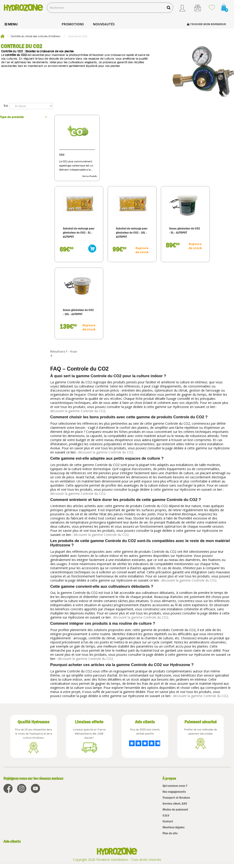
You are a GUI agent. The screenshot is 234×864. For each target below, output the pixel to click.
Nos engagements (174, 792)
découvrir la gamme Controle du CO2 (77, 411)
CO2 (62, 155)
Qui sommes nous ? (174, 786)
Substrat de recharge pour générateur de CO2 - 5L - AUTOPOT (75, 234)
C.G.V (165, 815)
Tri (5, 106)
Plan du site (170, 833)
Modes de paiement (175, 809)
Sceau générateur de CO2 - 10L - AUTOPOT (75, 312)
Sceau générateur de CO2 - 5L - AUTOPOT (166, 230)
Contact (167, 821)
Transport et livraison (176, 798)
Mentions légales (173, 827)
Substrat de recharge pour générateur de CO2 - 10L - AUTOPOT (121, 232)
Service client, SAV (174, 804)
